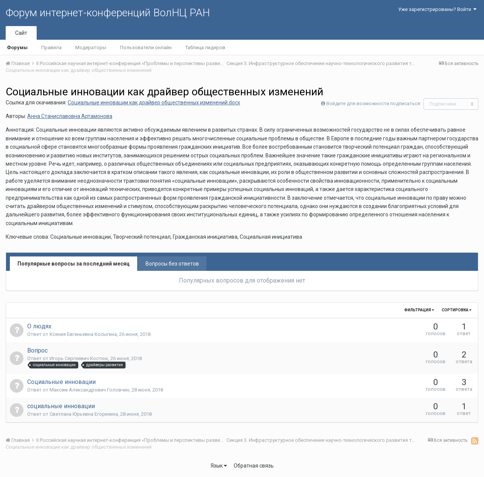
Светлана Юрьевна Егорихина (84, 414)
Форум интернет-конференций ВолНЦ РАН (108, 12)
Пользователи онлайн (146, 47)
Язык (219, 466)
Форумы (17, 47)
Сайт (21, 33)
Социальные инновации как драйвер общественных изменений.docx (154, 102)
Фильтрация (419, 310)
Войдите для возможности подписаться (373, 103)
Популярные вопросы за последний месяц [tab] (73, 264)
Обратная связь (254, 466)
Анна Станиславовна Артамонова (69, 116)
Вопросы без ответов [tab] (172, 264)
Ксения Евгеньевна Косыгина (83, 334)
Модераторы (90, 47)
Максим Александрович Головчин (89, 390)
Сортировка (457, 310)
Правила (51, 47)
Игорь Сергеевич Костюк (79, 358)
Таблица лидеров (205, 47)
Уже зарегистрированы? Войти (437, 9)
